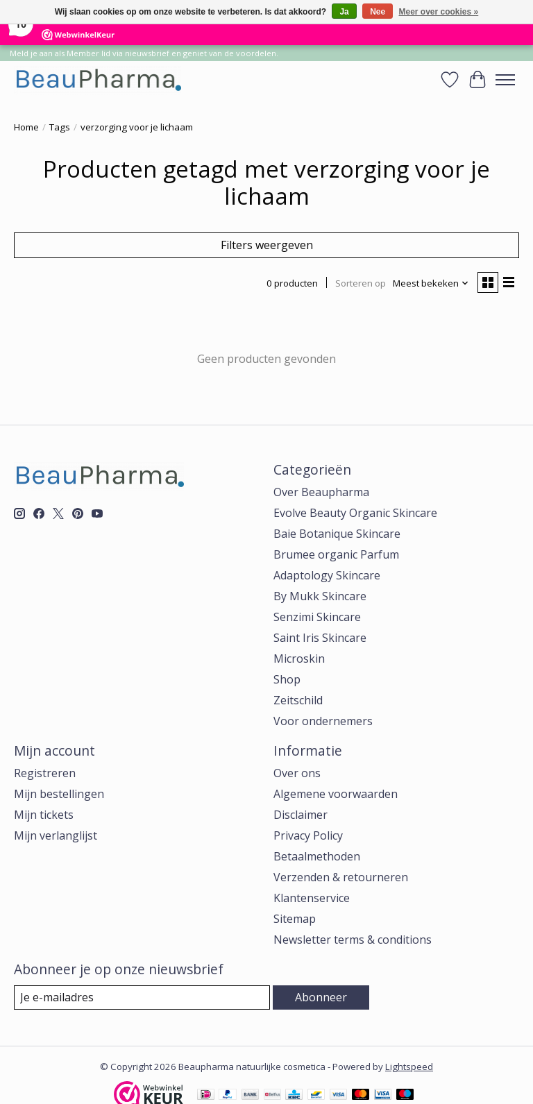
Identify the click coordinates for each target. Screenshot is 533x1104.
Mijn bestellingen (59, 793)
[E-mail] (142, 997)
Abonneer (321, 997)
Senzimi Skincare (317, 617)
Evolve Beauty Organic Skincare (355, 512)
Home (26, 127)
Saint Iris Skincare (319, 637)
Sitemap (294, 918)
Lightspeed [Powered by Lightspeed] (409, 1066)
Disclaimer (300, 814)
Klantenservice (311, 898)
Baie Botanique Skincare (336, 533)
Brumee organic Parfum (336, 554)
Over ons (297, 773)
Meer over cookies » (439, 12)
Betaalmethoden (316, 856)
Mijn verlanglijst (55, 835)
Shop (287, 679)
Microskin (299, 658)
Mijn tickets (44, 814)
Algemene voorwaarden (335, 793)
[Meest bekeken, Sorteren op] (431, 283)
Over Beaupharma (321, 492)
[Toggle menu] (505, 80)
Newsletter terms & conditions (352, 939)
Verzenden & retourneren (340, 877)
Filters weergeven (267, 245)
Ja (343, 12)
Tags (59, 127)
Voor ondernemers (323, 721)
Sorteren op (360, 283)
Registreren (45, 773)
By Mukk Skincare (319, 596)
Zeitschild (298, 700)
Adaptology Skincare (326, 575)
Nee (377, 12)
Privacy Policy (308, 835)
